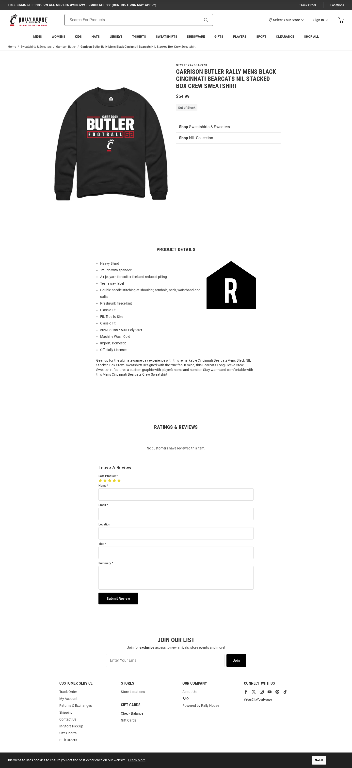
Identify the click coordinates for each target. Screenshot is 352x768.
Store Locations (133, 692)
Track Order (307, 5)
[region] (176, 318)
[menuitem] (37, 36)
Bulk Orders (68, 740)
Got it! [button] (319, 760)
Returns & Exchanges (75, 705)
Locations (337, 5)
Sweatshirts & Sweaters (204, 126)
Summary (104, 563)
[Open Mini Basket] (341, 20)
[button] (286, 20)
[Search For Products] (126, 20)
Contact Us (67, 719)
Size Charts (68, 733)
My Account (68, 699)
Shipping (66, 712)
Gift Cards (128, 720)
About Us (189, 692)
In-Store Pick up (71, 726)
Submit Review (118, 598)
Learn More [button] (136, 760)
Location (104, 524)
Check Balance (132, 713)
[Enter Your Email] (165, 660)
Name (102, 485)
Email (102, 505)
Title (101, 544)
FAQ (185, 699)
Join (236, 660)
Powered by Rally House (200, 705)
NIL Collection (196, 138)
